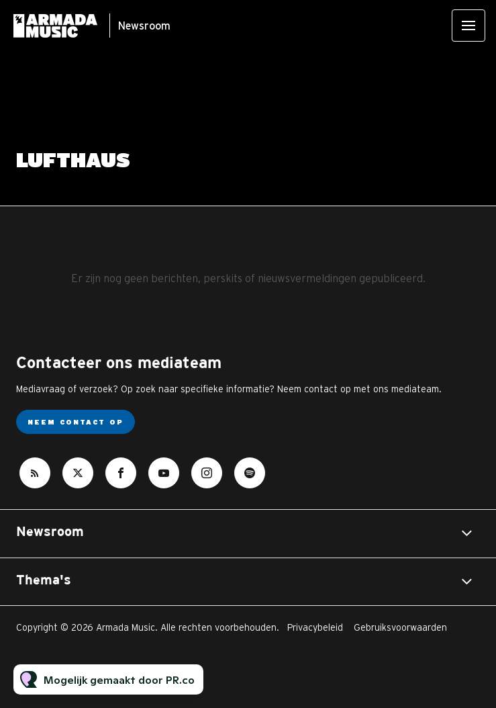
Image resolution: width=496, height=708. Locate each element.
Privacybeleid (315, 627)
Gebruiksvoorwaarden (400, 627)
